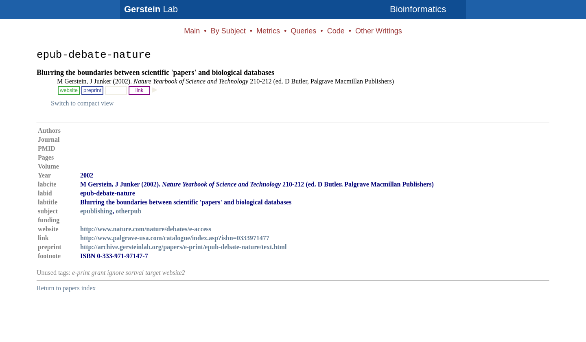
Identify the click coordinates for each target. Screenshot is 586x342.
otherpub (128, 211)
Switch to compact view (82, 103)
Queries (303, 31)
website (69, 90)
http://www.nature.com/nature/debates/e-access (145, 229)
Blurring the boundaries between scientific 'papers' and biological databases (155, 72)
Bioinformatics (418, 9)
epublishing (96, 211)
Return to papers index (66, 288)
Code (336, 31)
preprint (92, 90)
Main (192, 31)
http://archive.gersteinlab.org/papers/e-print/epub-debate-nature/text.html (183, 246)
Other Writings (378, 31)
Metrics (268, 31)
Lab (151, 9)
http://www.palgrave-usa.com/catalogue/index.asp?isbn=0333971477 (174, 238)
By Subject (228, 31)
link (140, 90)
